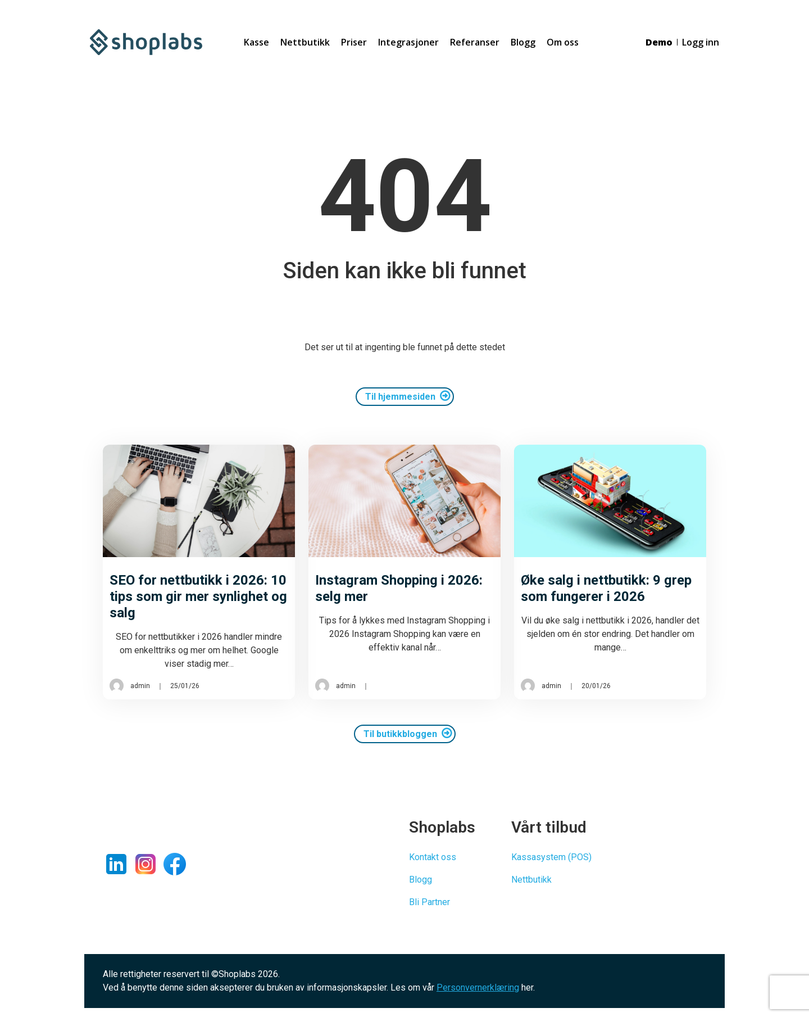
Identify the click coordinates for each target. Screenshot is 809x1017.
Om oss (563, 42)
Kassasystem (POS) (551, 857)
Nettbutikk (305, 42)
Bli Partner (429, 902)
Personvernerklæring (478, 987)
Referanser (474, 42)
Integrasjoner (408, 42)
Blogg (523, 42)
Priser (354, 42)
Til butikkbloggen (400, 734)
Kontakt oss (432, 857)
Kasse (256, 42)
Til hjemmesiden (400, 396)
